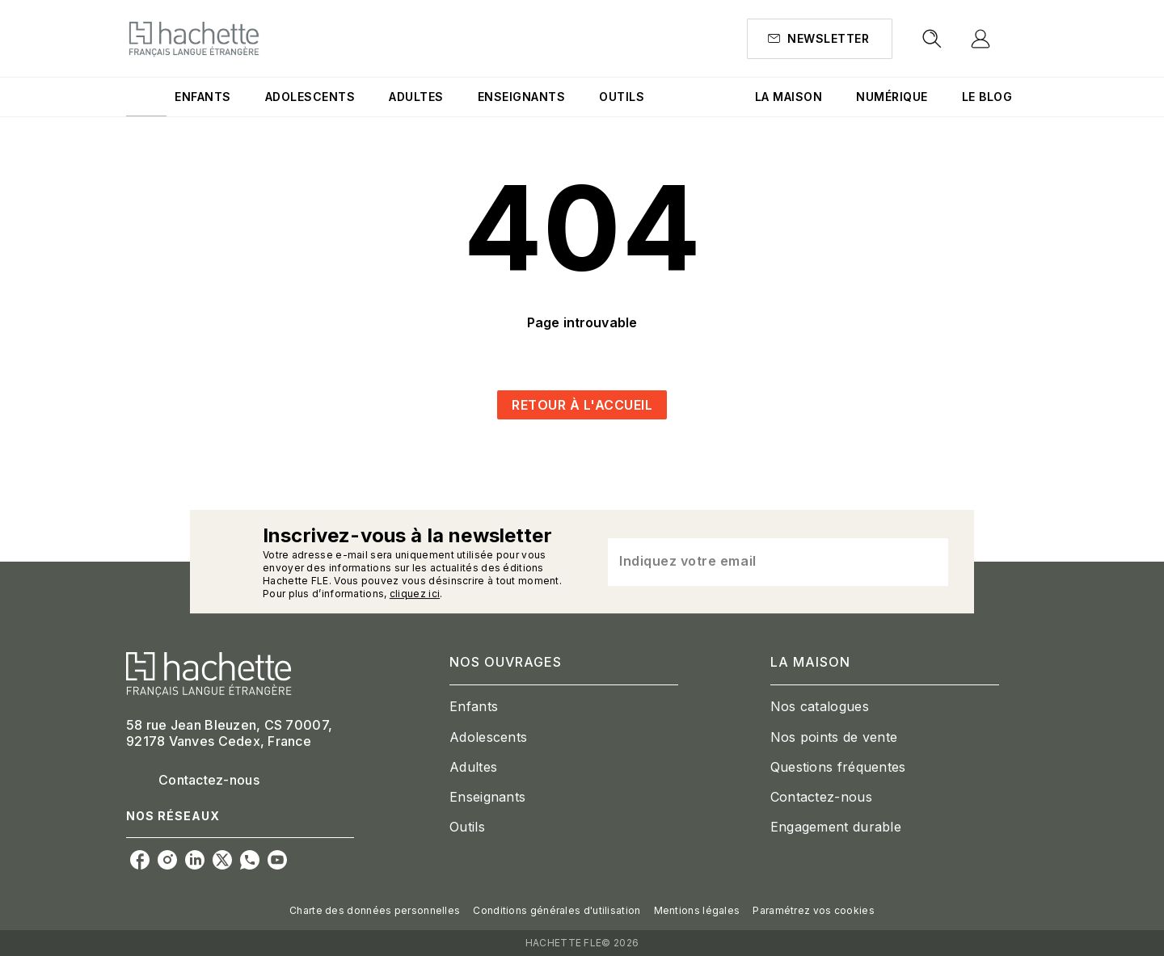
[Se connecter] (999, 39)
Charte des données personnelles (374, 910)
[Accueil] (194, 38)
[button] (819, 39)
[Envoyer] (928, 561)
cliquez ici (415, 593)
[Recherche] (932, 39)
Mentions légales (697, 910)
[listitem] (140, 860)
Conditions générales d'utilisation (556, 910)
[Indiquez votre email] (758, 561)
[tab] (146, 97)
